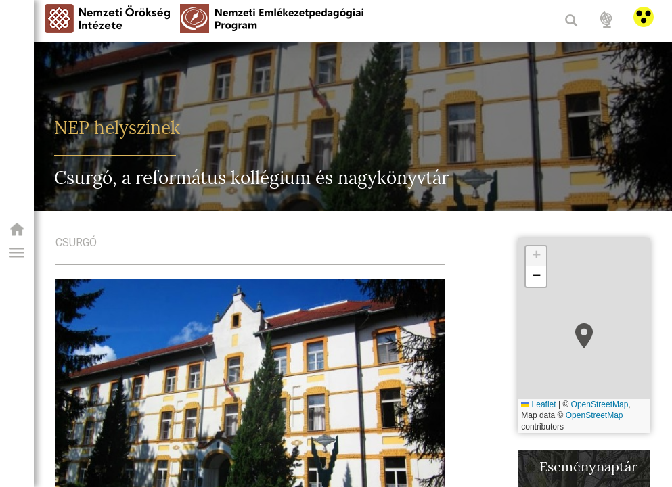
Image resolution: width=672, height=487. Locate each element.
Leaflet (538, 404)
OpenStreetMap (600, 404)
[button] (17, 252)
